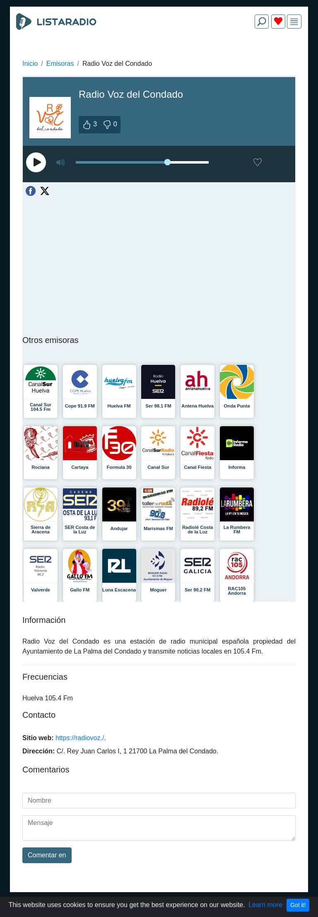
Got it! (298, 905)
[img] (294, 21)
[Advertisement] (159, 54)
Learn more (265, 904)
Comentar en (47, 855)
